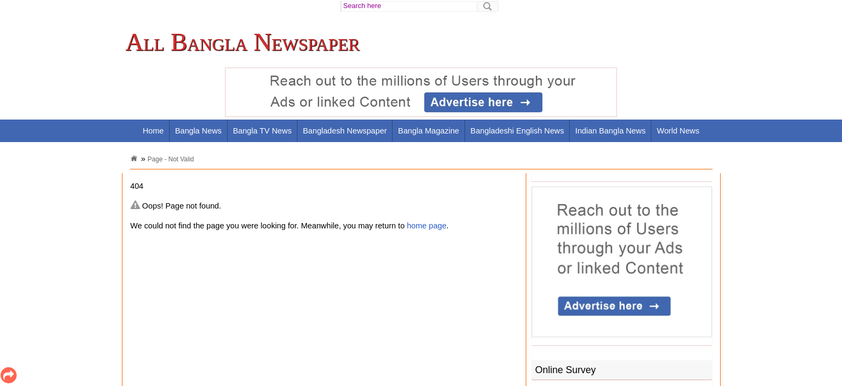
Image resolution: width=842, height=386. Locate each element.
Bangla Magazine (428, 131)
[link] (246, 42)
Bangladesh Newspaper (345, 131)
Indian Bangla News (610, 131)
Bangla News (198, 131)
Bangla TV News (262, 131)
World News (678, 131)
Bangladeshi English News (517, 131)
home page (427, 225)
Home (153, 131)
